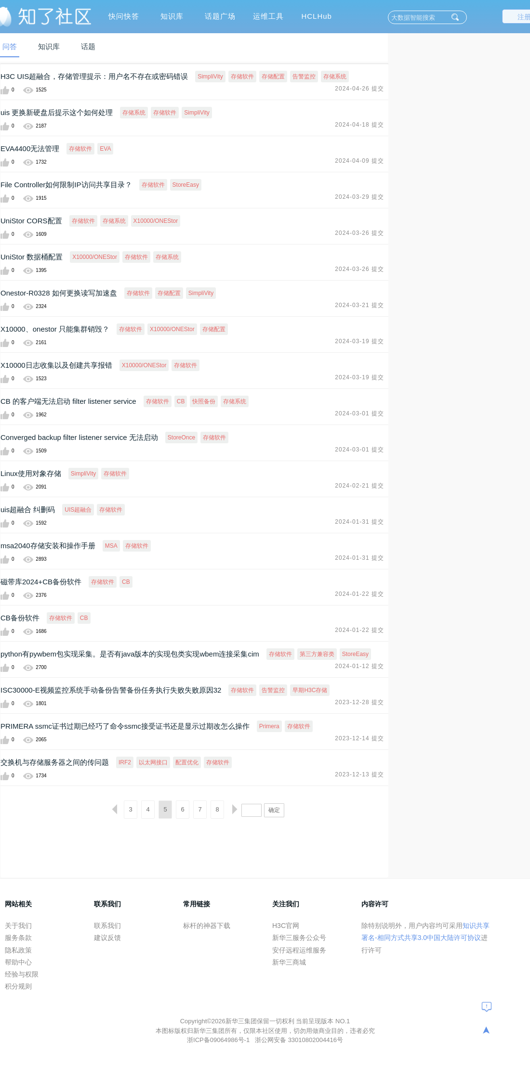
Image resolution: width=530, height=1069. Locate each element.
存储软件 (242, 76)
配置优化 (187, 762)
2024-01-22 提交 (359, 594)
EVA (105, 148)
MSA (111, 545)
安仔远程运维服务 (299, 950)
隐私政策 (18, 950)
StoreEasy (185, 184)
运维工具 (268, 16)
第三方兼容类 (317, 654)
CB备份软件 (20, 618)
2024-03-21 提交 (359, 305)
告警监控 (304, 76)
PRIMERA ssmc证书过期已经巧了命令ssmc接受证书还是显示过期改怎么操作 (125, 726)
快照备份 (203, 401)
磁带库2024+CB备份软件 (40, 582)
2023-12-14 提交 (359, 738)
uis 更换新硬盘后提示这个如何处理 (56, 112)
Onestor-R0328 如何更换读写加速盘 (58, 293)
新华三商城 (289, 962)
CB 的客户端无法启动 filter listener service (68, 401)
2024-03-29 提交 (359, 196)
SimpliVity (210, 76)
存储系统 (334, 76)
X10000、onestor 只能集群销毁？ (54, 329)
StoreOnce (181, 437)
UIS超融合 (78, 509)
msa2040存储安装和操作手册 (47, 545)
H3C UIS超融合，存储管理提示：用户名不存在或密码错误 (94, 76)
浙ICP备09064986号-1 (219, 1039)
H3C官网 (285, 925)
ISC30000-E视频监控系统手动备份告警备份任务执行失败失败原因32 (110, 690)
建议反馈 (107, 937)
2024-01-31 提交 (359, 521)
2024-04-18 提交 (359, 124)
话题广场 (220, 16)
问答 (9, 46)
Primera (269, 726)
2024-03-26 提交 (359, 233)
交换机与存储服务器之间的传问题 (54, 762)
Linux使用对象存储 (30, 473)
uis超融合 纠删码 (27, 509)
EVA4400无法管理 (29, 148)
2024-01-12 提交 (359, 666)
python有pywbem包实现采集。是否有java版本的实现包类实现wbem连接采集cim (129, 654)
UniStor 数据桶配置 (31, 257)
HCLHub (316, 16)
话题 (88, 46)
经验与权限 (22, 974)
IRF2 (125, 762)
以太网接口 (153, 762)
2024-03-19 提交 (359, 341)
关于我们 (18, 925)
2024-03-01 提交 (359, 413)
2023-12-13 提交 (359, 774)
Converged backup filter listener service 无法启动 (79, 437)
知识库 (172, 16)
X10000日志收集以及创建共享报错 (56, 365)
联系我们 (107, 925)
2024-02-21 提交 (359, 485)
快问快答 (123, 16)
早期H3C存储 (309, 690)
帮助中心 (18, 962)
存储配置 (273, 76)
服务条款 (18, 937)
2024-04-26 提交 (359, 88)
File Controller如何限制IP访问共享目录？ (66, 184)
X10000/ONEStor (155, 221)
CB (181, 401)
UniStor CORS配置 (31, 221)
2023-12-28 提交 (359, 702)
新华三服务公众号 (299, 937)
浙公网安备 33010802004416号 (299, 1039)
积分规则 (18, 986)
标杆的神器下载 (206, 925)
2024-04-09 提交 (359, 160)
